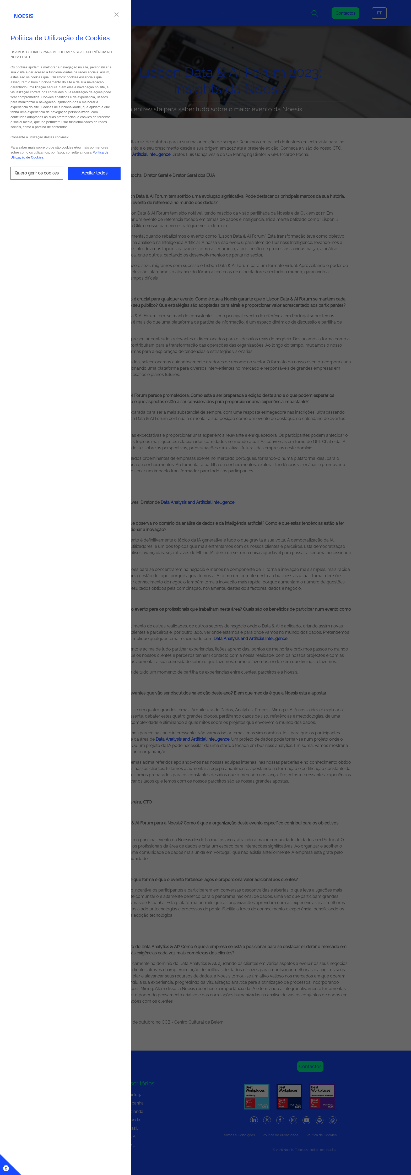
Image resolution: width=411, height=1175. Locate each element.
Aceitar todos (94, 173)
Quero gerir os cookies (37, 173)
